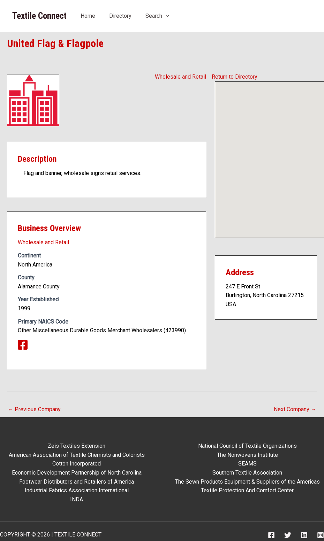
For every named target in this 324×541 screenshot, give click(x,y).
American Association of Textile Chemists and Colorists (77, 455)
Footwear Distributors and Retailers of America (76, 481)
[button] (276, 153)
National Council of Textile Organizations (247, 446)
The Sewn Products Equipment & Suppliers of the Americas (247, 481)
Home (88, 16)
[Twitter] (287, 535)
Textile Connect (39, 16)
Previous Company (34, 409)
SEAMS (247, 463)
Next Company (295, 409)
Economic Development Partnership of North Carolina (77, 472)
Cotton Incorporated (76, 463)
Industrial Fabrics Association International (77, 490)
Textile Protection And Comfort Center (247, 490)
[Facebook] (271, 535)
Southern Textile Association (247, 472)
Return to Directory (234, 76)
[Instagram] (320, 535)
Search (157, 16)
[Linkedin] (304, 535)
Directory (120, 16)
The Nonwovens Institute (247, 455)
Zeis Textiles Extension (76, 446)
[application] (165, 16)
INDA (76, 499)
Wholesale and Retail (180, 76)
